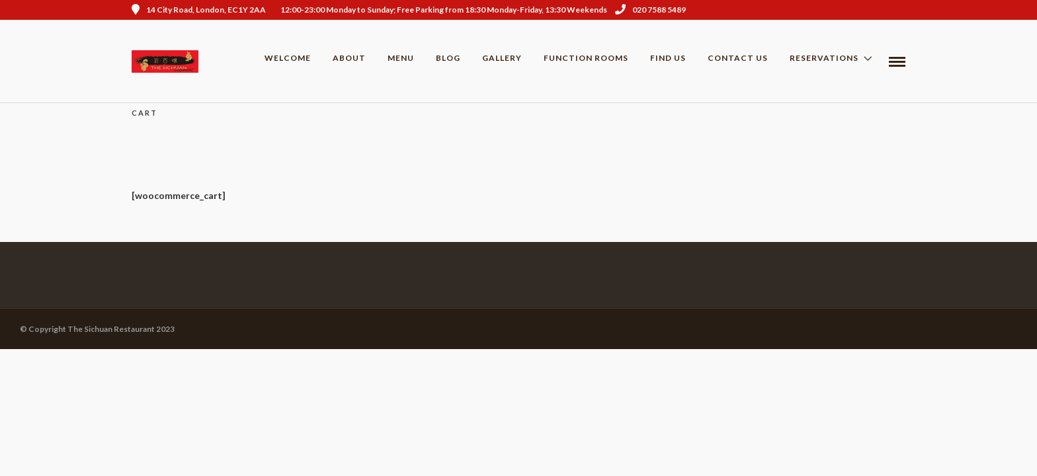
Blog (448, 58)
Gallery (502, 58)
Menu (401, 58)
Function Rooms (586, 58)
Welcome (288, 58)
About (349, 58)
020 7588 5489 (650, 10)
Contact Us (738, 58)
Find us (668, 58)
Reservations (824, 58)
